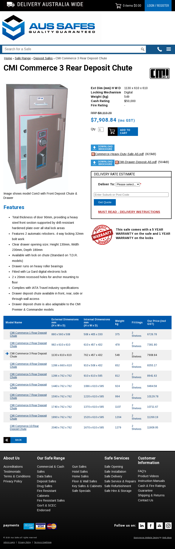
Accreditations (13, 466)
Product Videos (148, 476)
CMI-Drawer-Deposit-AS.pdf (137, 162)
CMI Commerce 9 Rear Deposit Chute (28, 417)
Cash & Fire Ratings (152, 486)
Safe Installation (115, 471)
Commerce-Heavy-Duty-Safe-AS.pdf (119, 154)
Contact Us (145, 500)
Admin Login (9, 542)
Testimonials (12, 471)
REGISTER (163, 5)
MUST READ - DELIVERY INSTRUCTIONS (129, 212)
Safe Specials (81, 490)
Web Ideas (167, 537)
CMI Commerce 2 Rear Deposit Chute (28, 345)
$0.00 (137, 5)
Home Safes (80, 476)
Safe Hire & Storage (118, 490)
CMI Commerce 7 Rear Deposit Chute (28, 396)
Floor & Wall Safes (84, 481)
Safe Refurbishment (117, 486)
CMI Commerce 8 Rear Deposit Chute (28, 407)
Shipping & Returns (151, 495)
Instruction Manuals (151, 481)
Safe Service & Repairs (120, 481)
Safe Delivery (113, 476)
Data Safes (44, 476)
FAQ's (142, 471)
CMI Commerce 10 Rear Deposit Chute (24, 428)
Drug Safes (44, 486)
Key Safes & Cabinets (87, 486)
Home (8, 58)
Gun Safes (79, 466)
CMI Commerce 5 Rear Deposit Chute (28, 376)
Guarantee (145, 490)
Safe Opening (113, 466)
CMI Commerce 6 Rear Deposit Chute (28, 386)
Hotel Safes (80, 471)
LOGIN (150, 5)
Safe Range (23, 58)
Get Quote (105, 202)
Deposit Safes (43, 58)
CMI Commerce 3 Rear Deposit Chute (81, 58)
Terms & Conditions (17, 476)
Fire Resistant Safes (51, 500)
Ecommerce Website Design (146, 537)
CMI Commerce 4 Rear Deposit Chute (28, 365)
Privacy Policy (12, 481)
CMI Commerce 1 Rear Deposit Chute (28, 334)
